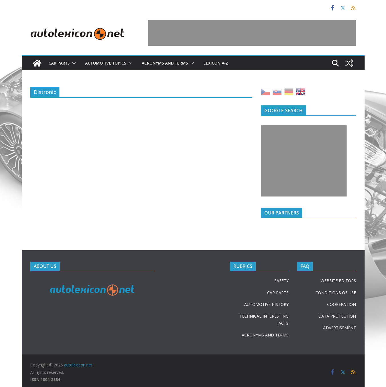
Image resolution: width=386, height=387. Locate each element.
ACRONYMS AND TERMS (265, 335)
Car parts (59, 63)
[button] (73, 63)
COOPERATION (341, 304)
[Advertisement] (252, 33)
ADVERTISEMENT (339, 327)
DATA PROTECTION (337, 316)
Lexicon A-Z (215, 63)
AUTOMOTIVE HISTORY (266, 304)
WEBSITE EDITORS (338, 280)
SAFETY (281, 280)
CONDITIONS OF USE (335, 292)
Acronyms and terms (165, 63)
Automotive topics (105, 63)
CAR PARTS (278, 292)
